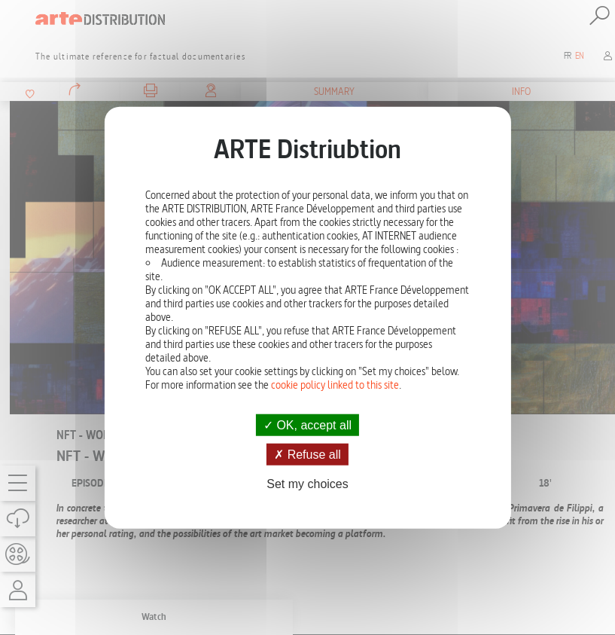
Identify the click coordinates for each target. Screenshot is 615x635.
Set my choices (307, 484)
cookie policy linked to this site (335, 384)
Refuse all (307, 453)
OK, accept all (307, 424)
